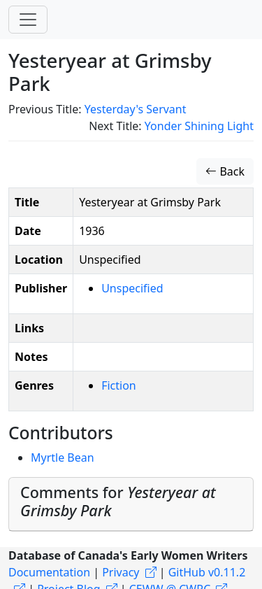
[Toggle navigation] (28, 20)
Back (225, 171)
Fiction (118, 385)
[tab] (131, 505)
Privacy (120, 572)
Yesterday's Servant (136, 109)
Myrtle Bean (62, 457)
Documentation (49, 572)
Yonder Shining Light (199, 126)
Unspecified (132, 288)
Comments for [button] (118, 501)
